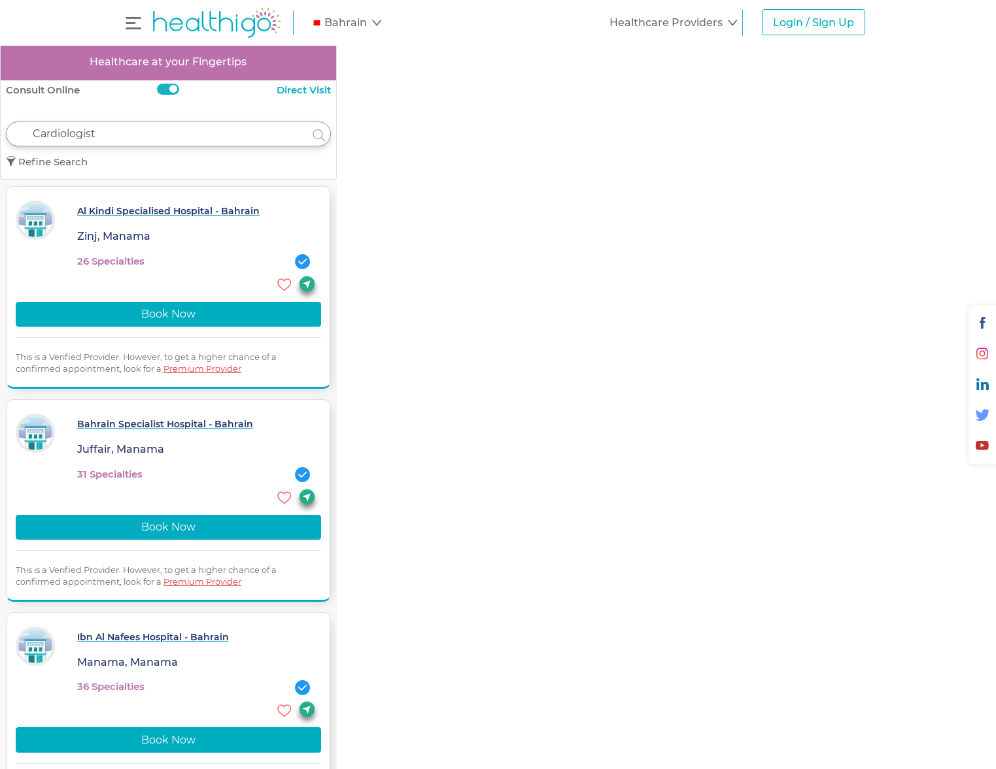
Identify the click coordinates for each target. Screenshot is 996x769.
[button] (346, 22)
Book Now (168, 314)
